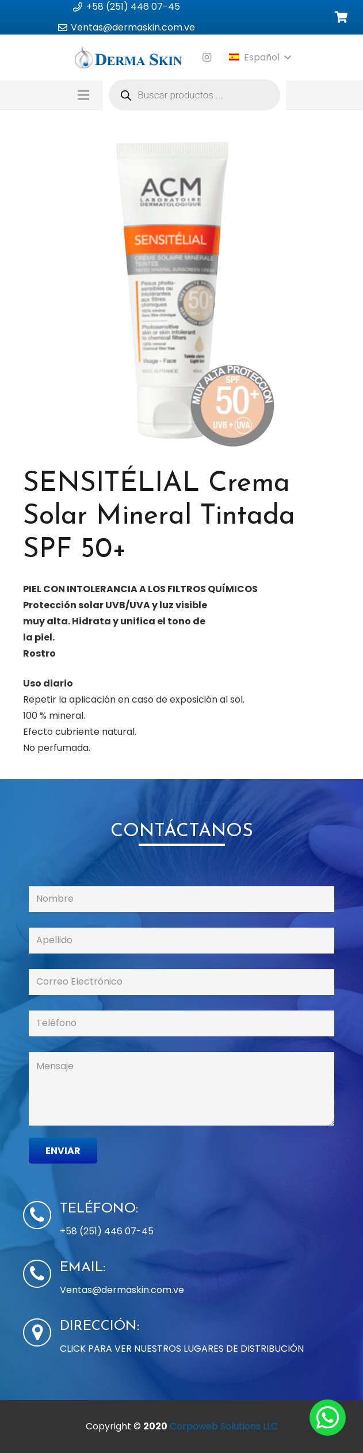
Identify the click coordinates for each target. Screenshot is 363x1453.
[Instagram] (207, 57)
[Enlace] (128, 57)
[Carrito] (341, 17)
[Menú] (84, 95)
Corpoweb (224, 1426)
